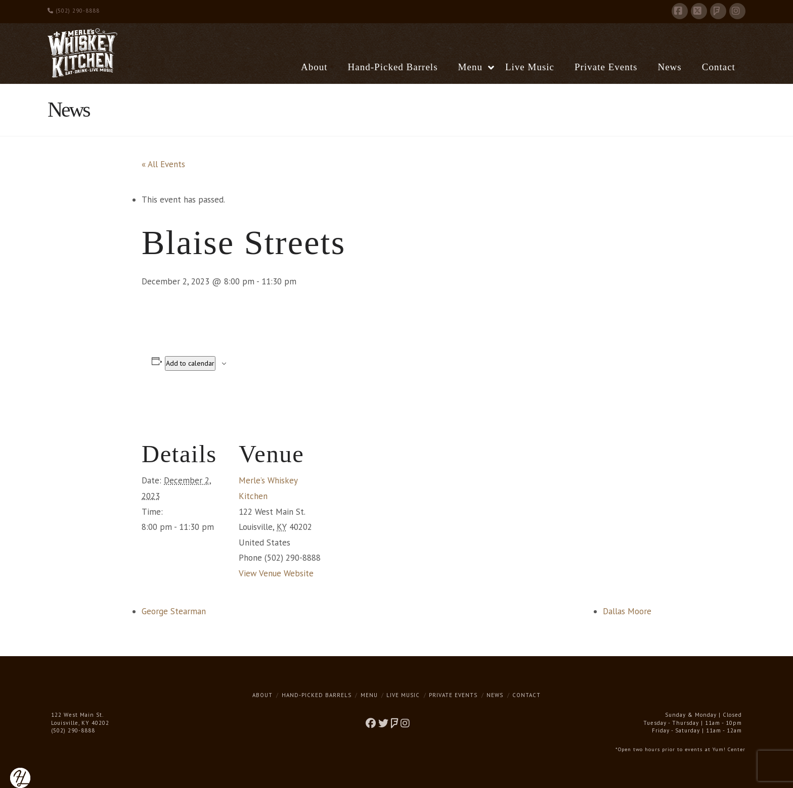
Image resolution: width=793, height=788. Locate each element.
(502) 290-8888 (74, 10)
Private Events (453, 695)
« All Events (163, 164)
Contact (526, 695)
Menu (369, 695)
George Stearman (174, 611)
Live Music (403, 695)
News (495, 695)
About (262, 695)
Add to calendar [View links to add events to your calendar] (190, 363)
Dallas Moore (627, 611)
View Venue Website (276, 573)
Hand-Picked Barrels (316, 695)
